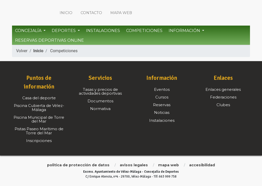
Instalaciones (103, 30)
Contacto (91, 12)
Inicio (66, 12)
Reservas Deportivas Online (49, 40)
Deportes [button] (64, 30)
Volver (21, 50)
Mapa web (121, 12)
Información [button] (185, 30)
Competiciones (144, 30)
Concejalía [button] (28, 30)
